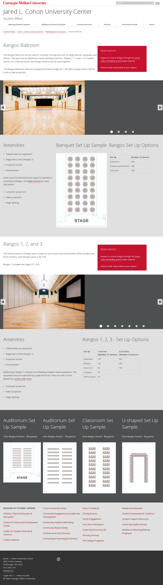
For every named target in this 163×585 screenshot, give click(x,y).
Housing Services (91, 533)
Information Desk (129, 25)
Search (152, 4)
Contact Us (8, 569)
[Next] (160, 108)
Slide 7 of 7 (144, 325)
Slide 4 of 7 (122, 325)
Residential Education (132, 506)
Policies (107, 25)
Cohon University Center (55, 506)
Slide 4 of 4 (133, 133)
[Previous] (3, 108)
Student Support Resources (135, 517)
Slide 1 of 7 (101, 324)
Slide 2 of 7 (108, 325)
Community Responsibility (55, 526)
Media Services (34, 182)
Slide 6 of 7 (136, 325)
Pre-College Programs (93, 539)
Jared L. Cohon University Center (47, 12)
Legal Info (8, 574)
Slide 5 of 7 (129, 325)
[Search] (135, 4)
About (152, 25)
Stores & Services (84, 25)
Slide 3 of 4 (126, 133)
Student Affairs (13, 19)
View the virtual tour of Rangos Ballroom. (103, 108)
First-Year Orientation (93, 523)
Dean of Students (91, 506)
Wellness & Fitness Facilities (53, 25)
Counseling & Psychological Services (60, 537)
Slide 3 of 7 (115, 325)
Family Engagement (92, 517)
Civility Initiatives (11, 538)
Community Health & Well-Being (58, 520)
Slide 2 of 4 (119, 133)
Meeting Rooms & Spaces (19, 25)
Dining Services (90, 512)
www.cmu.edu (23, 574)
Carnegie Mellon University (22, 4)
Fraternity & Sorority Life (94, 528)
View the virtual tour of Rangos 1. (99, 300)
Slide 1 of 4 (111, 132)
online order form (22, 377)
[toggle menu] (157, 3)
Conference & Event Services (56, 531)
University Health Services (134, 523)
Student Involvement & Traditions (138, 512)
